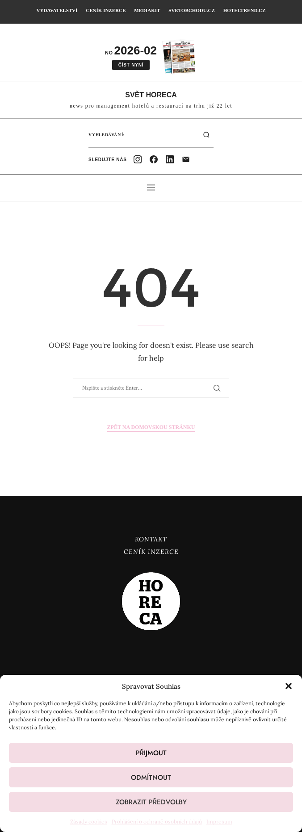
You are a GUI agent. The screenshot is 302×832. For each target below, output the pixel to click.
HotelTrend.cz (244, 10)
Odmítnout (151, 777)
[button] (288, 686)
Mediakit (147, 10)
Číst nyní (131, 64)
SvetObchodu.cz (191, 10)
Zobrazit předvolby (151, 802)
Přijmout (151, 753)
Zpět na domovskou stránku (151, 427)
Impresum (219, 821)
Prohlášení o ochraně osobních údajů (157, 821)
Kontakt (151, 539)
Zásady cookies (88, 821)
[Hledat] (206, 135)
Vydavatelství (57, 10)
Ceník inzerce (106, 10)
